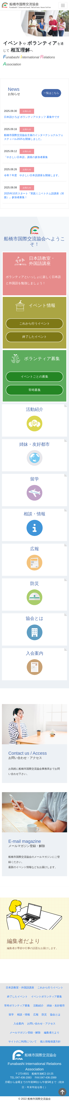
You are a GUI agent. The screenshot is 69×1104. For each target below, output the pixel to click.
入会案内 (19, 1023)
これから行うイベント (34, 323)
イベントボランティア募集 (46, 996)
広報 (35, 1014)
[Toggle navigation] (62, 5)
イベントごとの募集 (34, 376)
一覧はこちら (51, 93)
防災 (44, 1014)
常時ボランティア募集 (17, 1005)
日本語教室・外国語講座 (20, 987)
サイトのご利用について (22, 1041)
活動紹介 (38, 1005)
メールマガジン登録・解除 (25, 1032)
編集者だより (51, 1032)
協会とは (55, 1014)
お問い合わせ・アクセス (41, 1023)
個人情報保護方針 (50, 1041)
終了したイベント (34, 336)
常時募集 (34, 390)
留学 (11, 1014)
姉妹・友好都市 (56, 1005)
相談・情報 (23, 1014)
